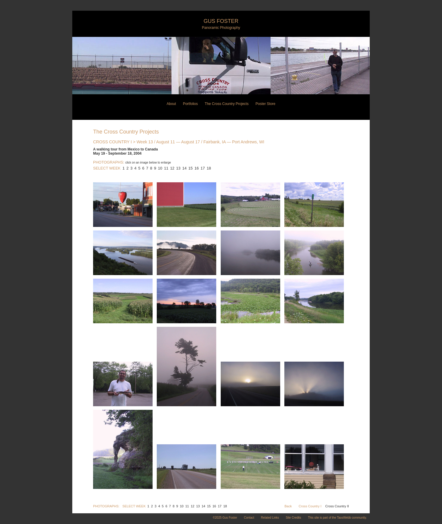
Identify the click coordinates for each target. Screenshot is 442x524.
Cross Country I (310, 506)
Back (288, 506)
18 (209, 168)
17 (202, 168)
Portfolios (190, 104)
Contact (249, 517)
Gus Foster (220, 21)
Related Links (270, 517)
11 (166, 168)
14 (184, 168)
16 (197, 168)
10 (160, 168)
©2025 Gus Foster (225, 517)
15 (190, 168)
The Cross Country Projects (226, 104)
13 (178, 168)
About (171, 104)
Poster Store (265, 104)
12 (172, 168)
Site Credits (293, 517)
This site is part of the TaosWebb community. (337, 517)
